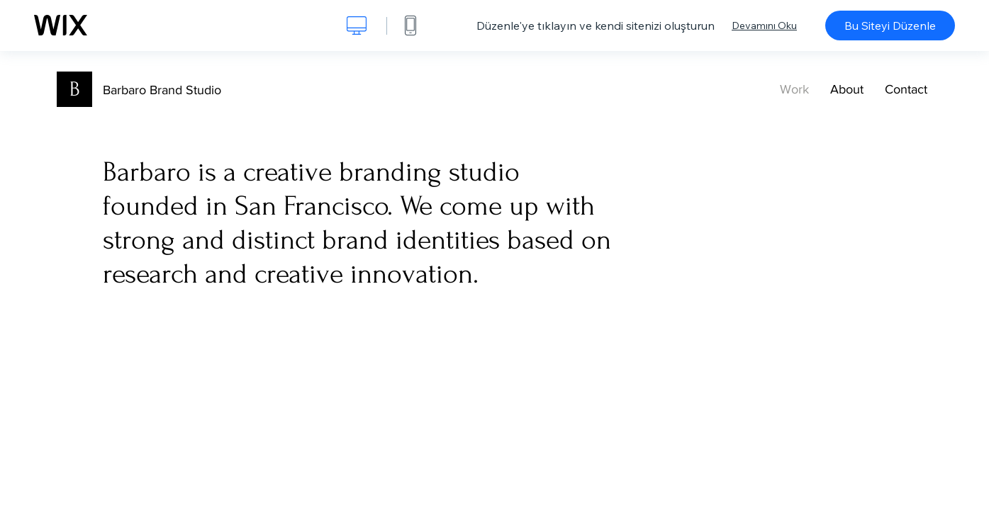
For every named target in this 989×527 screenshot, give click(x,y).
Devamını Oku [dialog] (764, 25)
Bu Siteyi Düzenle (890, 25)
